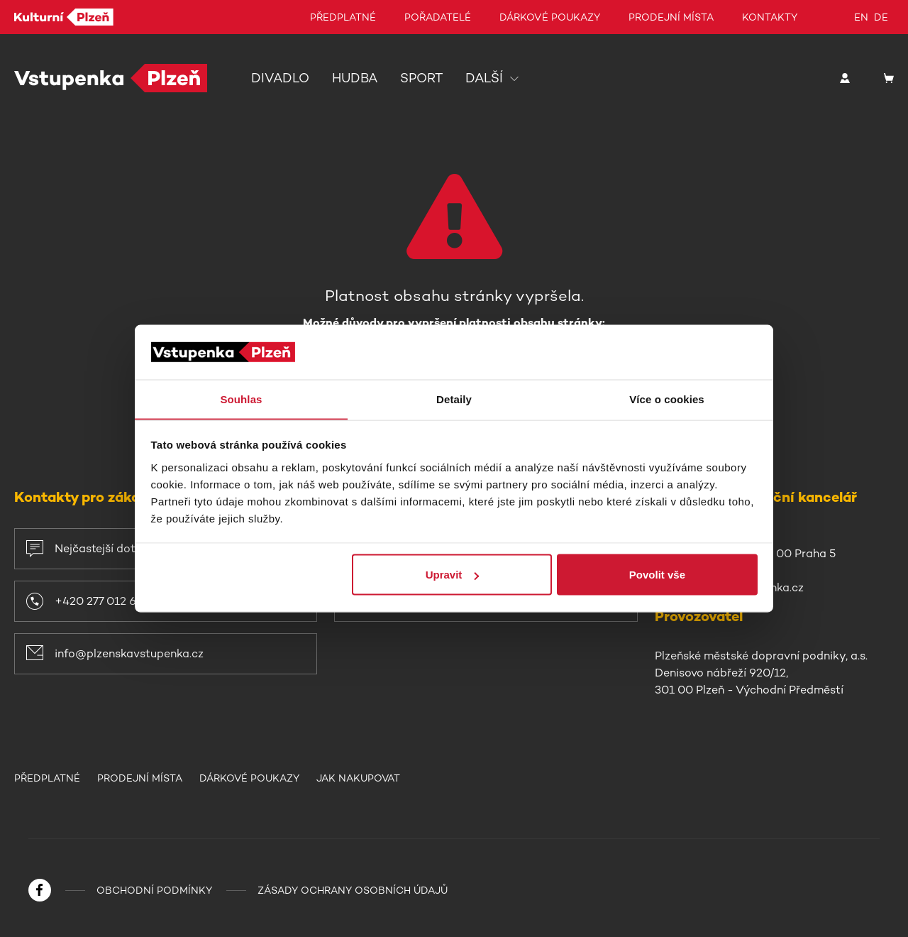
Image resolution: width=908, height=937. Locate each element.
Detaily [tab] (454, 399)
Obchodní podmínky (154, 890)
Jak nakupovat (359, 778)
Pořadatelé (437, 17)
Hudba (354, 78)
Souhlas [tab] (241, 399)
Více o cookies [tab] (666, 399)
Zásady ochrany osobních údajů (353, 890)
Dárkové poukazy (549, 17)
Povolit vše (657, 575)
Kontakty (769, 17)
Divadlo (280, 78)
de (881, 17)
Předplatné (343, 17)
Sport (421, 78)
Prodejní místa (671, 17)
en (861, 17)
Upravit (453, 575)
